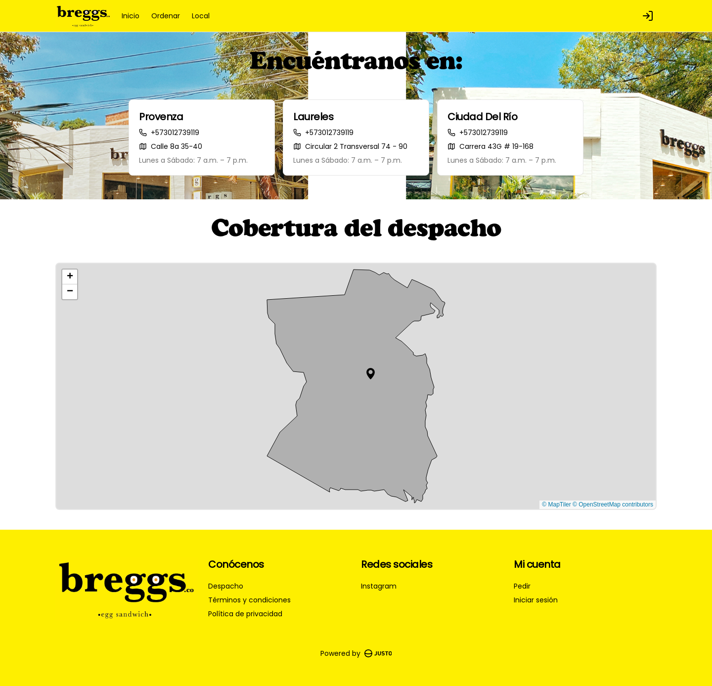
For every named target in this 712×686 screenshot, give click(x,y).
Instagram (379, 586)
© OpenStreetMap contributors (613, 504)
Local (201, 16)
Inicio (130, 16)
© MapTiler (556, 504)
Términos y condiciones (249, 600)
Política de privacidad (245, 614)
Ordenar (165, 16)
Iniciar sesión (536, 600)
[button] (370, 373)
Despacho (225, 586)
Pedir (522, 586)
